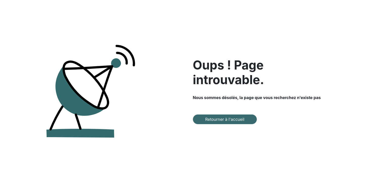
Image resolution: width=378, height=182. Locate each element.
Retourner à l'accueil (224, 119)
